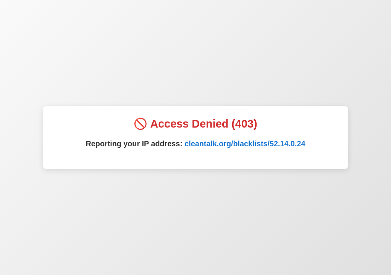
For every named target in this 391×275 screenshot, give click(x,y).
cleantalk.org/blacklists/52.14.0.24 (244, 143)
